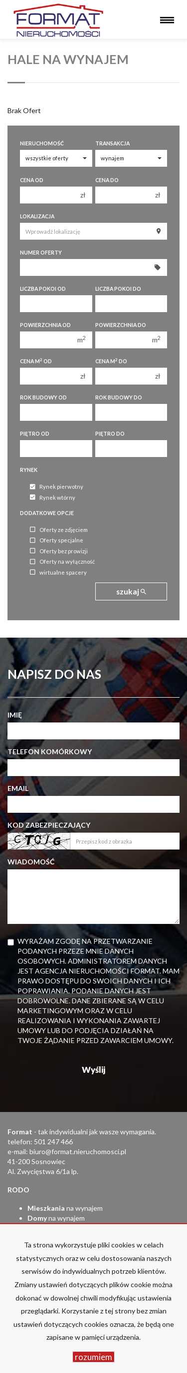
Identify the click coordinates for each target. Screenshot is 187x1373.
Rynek (28, 470)
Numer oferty (41, 253)
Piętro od (34, 434)
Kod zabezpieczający (48, 825)
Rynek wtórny (52, 497)
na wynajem (65, 1208)
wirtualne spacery (58, 572)
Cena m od (36, 361)
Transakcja (112, 143)
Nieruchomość (42, 143)
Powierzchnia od (45, 325)
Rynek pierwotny (56, 487)
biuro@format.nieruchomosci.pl (77, 1151)
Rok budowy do (118, 397)
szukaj (131, 591)
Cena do (107, 180)
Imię (14, 715)
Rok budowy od (43, 397)
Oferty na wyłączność (62, 562)
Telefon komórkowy (49, 751)
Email (17, 788)
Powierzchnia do (120, 325)
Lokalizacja (37, 216)
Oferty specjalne (56, 540)
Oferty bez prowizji (59, 551)
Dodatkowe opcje (47, 513)
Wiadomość (30, 861)
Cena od (31, 180)
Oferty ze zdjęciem (59, 529)
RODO (18, 1189)
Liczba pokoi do (118, 289)
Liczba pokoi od (43, 289)
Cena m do (111, 361)
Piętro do (110, 434)
